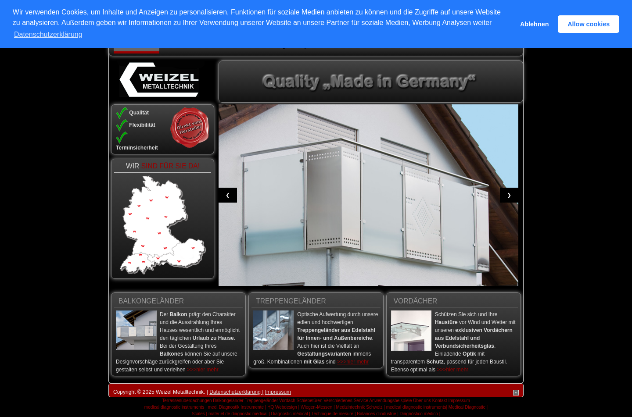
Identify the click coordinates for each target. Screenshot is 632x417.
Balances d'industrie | (378, 413)
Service (361, 400)
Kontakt (439, 400)
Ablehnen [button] (534, 24)
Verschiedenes (337, 400)
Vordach (287, 400)
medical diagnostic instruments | (175, 407)
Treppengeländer (261, 400)
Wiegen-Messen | (318, 407)
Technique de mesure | (333, 413)
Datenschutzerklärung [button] (48, 34)
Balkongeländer (228, 400)
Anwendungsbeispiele (390, 400)
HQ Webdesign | (283, 407)
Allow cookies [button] (588, 24)
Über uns (422, 400)
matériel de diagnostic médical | (239, 413)
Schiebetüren (310, 400)
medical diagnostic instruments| (416, 407)
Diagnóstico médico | (420, 413)
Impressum (278, 392)
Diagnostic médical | (290, 413)
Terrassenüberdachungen (187, 400)
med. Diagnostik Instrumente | (237, 407)
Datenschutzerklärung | (236, 392)
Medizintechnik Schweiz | (360, 407)
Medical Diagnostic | (468, 407)
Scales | (199, 413)
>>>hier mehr (203, 370)
